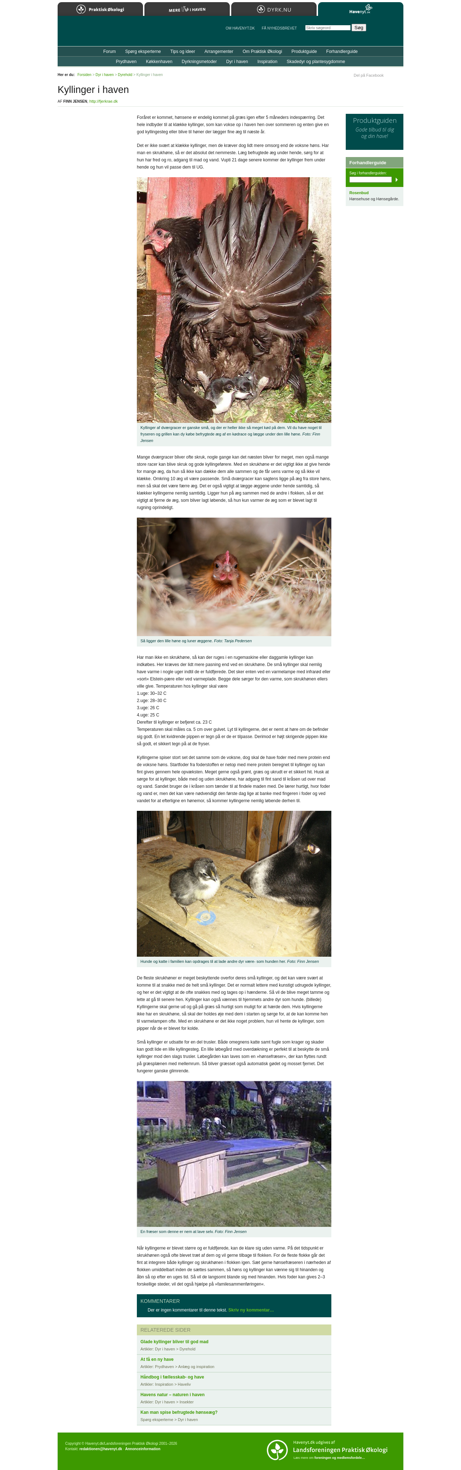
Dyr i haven (237, 61)
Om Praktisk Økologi (262, 51)
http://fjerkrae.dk (103, 101)
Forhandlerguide (342, 51)
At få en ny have (157, 1359)
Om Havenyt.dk (240, 28)
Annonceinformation (142, 1449)
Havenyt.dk (360, 9)
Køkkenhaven (159, 61)
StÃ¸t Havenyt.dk (387, 31)
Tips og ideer (182, 51)
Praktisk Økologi (100, 9)
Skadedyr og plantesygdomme (316, 61)
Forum (109, 51)
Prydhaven (126, 61)
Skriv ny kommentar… (251, 1310)
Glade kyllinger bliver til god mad (174, 1341)
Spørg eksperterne (143, 51)
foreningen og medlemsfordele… (339, 1458)
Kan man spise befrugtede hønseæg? (179, 1412)
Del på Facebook (369, 75)
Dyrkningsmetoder (199, 61)
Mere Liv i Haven (187, 9)
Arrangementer (219, 51)
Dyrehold (125, 75)
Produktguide (304, 51)
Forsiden (84, 75)
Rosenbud (359, 193)
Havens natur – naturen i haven (172, 1394)
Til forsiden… (89, 34)
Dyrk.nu (274, 9)
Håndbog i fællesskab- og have (172, 1377)
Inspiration (267, 61)
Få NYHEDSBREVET (279, 28)
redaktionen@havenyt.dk (100, 1449)
